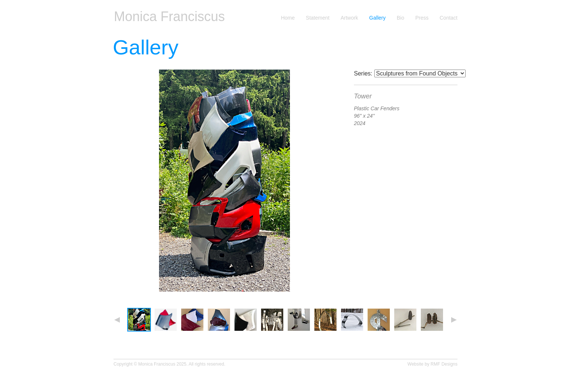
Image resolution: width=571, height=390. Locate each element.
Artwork (349, 18)
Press (422, 18)
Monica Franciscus (169, 16)
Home (288, 18)
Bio (400, 18)
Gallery (377, 18)
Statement (318, 18)
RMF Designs (443, 364)
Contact (448, 18)
